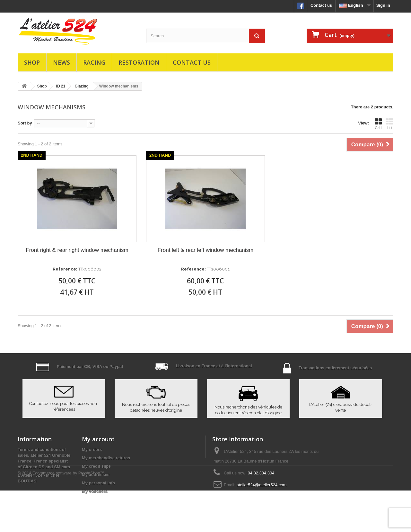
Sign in (383, 5)
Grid (378, 124)
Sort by (25, 123)
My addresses (95, 474)
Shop (32, 62)
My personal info (98, 483)
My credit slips (96, 466)
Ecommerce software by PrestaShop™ (68, 514)
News (61, 62)
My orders (92, 449)
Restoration (139, 62)
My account (98, 439)
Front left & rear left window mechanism (206, 250)
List (389, 124)
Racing (94, 62)
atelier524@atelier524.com (262, 484)
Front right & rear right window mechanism (77, 250)
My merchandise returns (106, 457)
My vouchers (94, 491)
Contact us (321, 5)
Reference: (65, 269)
